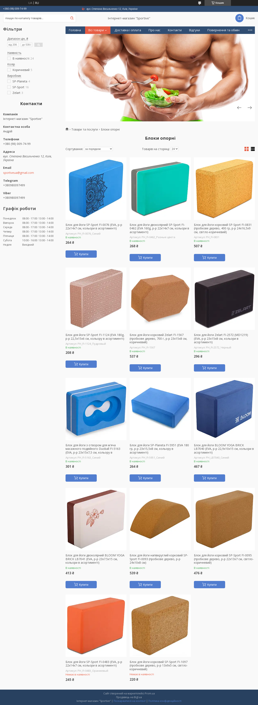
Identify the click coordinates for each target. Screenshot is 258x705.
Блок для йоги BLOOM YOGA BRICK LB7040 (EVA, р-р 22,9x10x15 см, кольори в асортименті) (224, 448)
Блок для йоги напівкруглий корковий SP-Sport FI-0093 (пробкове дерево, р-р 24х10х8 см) (159, 558)
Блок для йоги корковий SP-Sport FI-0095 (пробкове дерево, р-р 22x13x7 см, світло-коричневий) (224, 558)
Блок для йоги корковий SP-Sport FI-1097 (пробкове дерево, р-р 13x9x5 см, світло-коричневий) (159, 665)
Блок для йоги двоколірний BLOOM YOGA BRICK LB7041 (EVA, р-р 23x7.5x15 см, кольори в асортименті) (95, 558)
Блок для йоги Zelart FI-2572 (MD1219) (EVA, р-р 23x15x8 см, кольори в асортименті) (221, 338)
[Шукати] (72, 18)
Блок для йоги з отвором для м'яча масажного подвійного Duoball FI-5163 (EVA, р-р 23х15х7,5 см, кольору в (93, 448)
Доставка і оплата (128, 30)
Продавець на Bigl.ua (129, 697)
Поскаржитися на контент (130, 701)
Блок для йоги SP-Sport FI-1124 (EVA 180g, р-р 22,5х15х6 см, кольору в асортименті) (95, 336)
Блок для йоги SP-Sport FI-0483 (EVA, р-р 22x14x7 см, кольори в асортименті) (94, 663)
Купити (83, 254)
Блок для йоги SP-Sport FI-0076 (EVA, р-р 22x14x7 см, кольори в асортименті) (94, 226)
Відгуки (194, 30)
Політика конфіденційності (164, 701)
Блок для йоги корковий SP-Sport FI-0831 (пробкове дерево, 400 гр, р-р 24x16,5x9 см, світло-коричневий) (223, 228)
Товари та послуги (84, 129)
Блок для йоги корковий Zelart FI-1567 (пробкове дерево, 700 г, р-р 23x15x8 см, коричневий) (158, 338)
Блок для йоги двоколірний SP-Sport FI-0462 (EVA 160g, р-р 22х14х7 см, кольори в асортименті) (159, 228)
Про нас (154, 30)
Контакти (175, 30)
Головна (75, 30)
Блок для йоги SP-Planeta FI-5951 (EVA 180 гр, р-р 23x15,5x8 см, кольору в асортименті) (159, 448)
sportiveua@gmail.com (18, 173)
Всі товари (96, 30)
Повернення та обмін (223, 30)
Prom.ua (150, 693)
